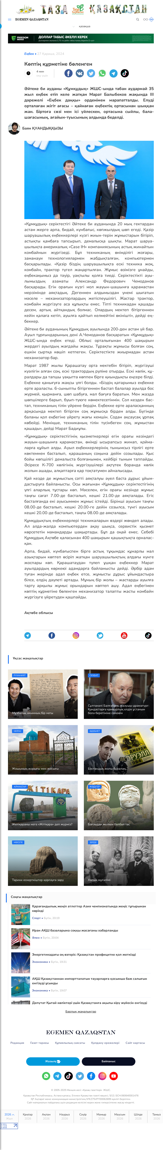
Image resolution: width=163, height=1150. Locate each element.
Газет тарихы (39, 1043)
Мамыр (101, 1117)
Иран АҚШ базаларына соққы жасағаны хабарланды (75, 930)
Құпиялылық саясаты (70, 1043)
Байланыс (109, 1061)
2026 (9, 1117)
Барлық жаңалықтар (80, 1011)
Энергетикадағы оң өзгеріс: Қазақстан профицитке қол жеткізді (84, 954)
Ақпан (46, 1117)
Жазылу (53, 1061)
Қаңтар (28, 1117)
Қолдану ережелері (105, 1043)
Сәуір (83, 1117)
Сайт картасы (135, 1043)
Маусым (120, 1117)
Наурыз (64, 1117)
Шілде (138, 1117)
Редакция (17, 1043)
